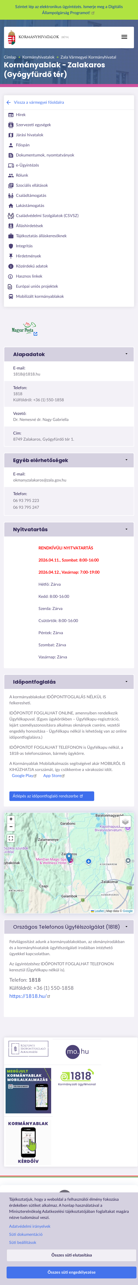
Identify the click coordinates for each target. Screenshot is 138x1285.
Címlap (10, 57)
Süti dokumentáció (26, 1235)
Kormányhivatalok (33, 37)
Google (128, 911)
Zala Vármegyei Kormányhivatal (88, 57)
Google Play (25, 776)
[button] (69, 354)
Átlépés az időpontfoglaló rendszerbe (49, 795)
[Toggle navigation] (124, 37)
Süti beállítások (22, 1243)
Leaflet (97, 911)
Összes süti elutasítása (71, 1255)
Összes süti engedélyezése (72, 1272)
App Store (54, 776)
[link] (69, 927)
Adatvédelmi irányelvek (29, 1226)
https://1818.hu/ (30, 996)
